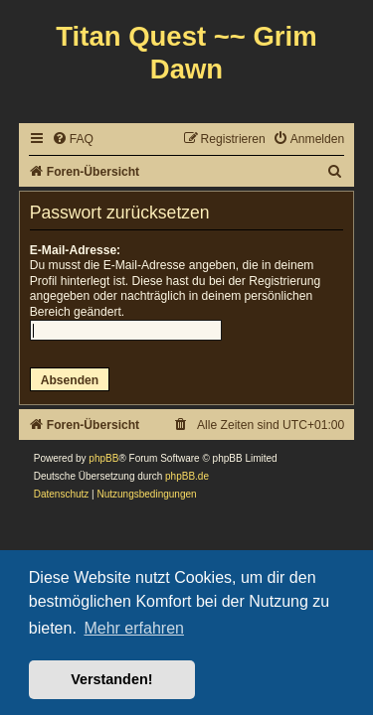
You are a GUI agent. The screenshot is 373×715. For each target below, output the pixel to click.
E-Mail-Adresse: (75, 250)
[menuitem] (72, 139)
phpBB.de (187, 476)
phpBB (103, 458)
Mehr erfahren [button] (134, 628)
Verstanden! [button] (111, 679)
